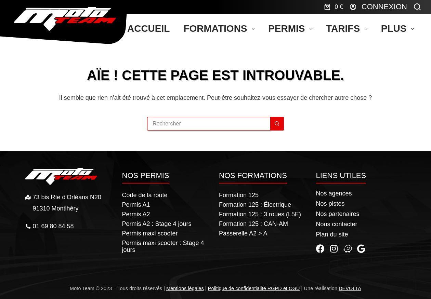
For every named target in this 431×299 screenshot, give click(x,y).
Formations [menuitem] (220, 28)
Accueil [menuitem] (148, 28)
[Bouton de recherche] (277, 124)
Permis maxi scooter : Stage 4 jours (163, 246)
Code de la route (145, 195)
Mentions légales (185, 288)
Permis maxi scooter (150, 233)
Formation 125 (239, 195)
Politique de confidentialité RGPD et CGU (254, 288)
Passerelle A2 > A (243, 233)
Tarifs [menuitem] (348, 28)
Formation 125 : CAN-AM (253, 223)
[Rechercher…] (208, 124)
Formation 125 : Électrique (255, 204)
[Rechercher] (417, 6)
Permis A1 (136, 204)
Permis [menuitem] (291, 28)
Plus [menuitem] (399, 28)
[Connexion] (378, 7)
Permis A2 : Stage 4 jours (157, 223)
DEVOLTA (350, 288)
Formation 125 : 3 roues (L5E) (260, 214)
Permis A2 (136, 214)
